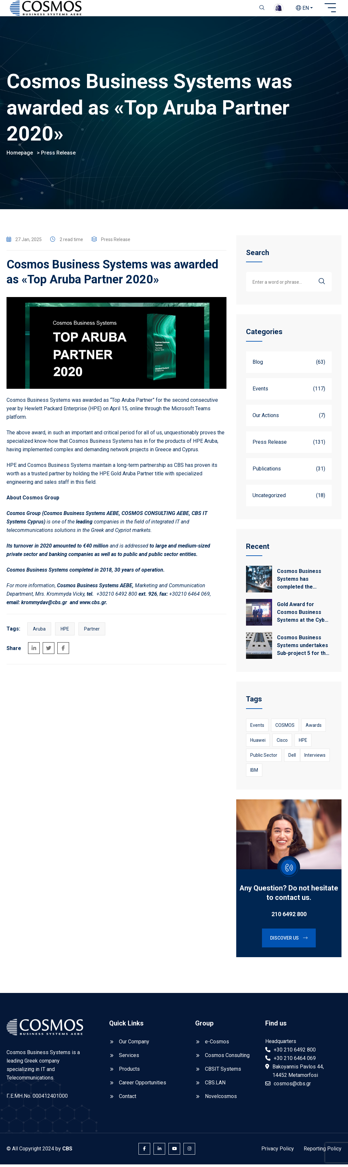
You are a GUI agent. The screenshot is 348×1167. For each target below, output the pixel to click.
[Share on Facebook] (63, 651)
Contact (127, 1099)
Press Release (58, 155)
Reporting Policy (322, 1151)
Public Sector (263, 757)
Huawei (258, 742)
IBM (254, 772)
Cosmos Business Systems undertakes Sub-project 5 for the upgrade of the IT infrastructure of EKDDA (303, 648)
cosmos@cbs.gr (292, 1086)
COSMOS (285, 727)
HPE (65, 631)
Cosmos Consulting (227, 1058)
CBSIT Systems (223, 1071)
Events (257, 727)
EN (302, 8)
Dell (292, 757)
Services (129, 1058)
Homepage (20, 155)
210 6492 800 (289, 916)
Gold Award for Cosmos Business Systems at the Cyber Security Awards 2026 (303, 615)
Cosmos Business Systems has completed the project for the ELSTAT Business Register (299, 582)
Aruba (39, 631)
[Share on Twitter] (48, 651)
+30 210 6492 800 (295, 1052)
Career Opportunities (142, 1085)
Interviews (315, 757)
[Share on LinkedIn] (34, 651)
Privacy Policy (277, 1151)
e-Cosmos (217, 1044)
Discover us (289, 940)
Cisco (282, 742)
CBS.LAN (215, 1085)
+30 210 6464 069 (295, 1061)
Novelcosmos (221, 1099)
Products (129, 1071)
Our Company (134, 1044)
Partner (92, 631)
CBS (67, 1151)
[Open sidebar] (330, 8)
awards (314, 727)
